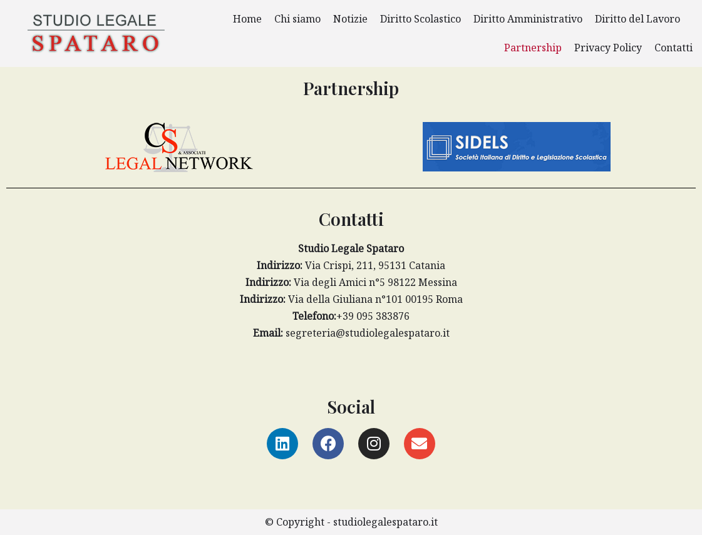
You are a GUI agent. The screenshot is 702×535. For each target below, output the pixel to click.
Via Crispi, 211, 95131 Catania (351, 265)
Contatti (673, 47)
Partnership (533, 47)
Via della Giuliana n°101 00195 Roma (351, 299)
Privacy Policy (608, 47)
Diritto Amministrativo (527, 19)
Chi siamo (297, 19)
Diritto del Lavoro (637, 19)
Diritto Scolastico (420, 19)
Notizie (350, 19)
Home (247, 19)
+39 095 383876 (351, 316)
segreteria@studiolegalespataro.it (351, 333)
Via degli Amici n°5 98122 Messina (351, 282)
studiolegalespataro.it (385, 522)
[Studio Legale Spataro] (96, 34)
